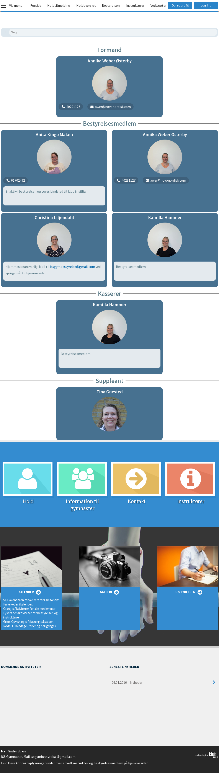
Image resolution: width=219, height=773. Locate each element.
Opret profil (180, 5)
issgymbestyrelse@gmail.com (72, 266)
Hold (28, 498)
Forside (35, 5)
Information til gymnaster (82, 502)
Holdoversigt (86, 5)
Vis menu (15, 5)
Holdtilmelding (58, 5)
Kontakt (136, 498)
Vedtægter (158, 5)
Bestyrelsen (111, 5)
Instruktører (135, 5)
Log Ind (206, 5)
